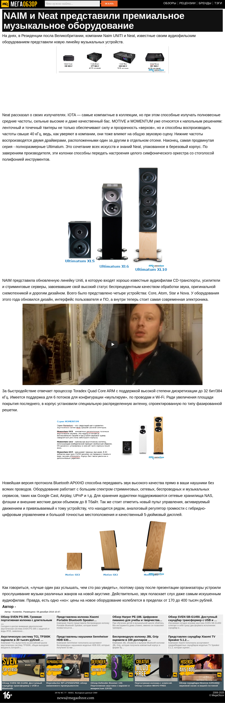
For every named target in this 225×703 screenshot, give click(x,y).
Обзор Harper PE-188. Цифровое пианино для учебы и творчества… (137, 618)
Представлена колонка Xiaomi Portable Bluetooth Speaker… (78, 618)
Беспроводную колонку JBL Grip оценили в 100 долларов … (135, 638)
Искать (109, 3)
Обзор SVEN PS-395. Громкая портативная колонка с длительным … (26, 620)
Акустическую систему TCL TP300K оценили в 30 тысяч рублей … (25, 638)
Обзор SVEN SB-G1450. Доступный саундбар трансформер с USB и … (192, 618)
